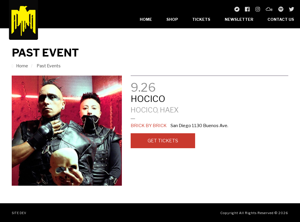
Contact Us (280, 19)
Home (146, 19)
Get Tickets (163, 141)
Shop (172, 19)
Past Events (49, 65)
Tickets (201, 19)
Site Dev (19, 213)
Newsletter (239, 19)
